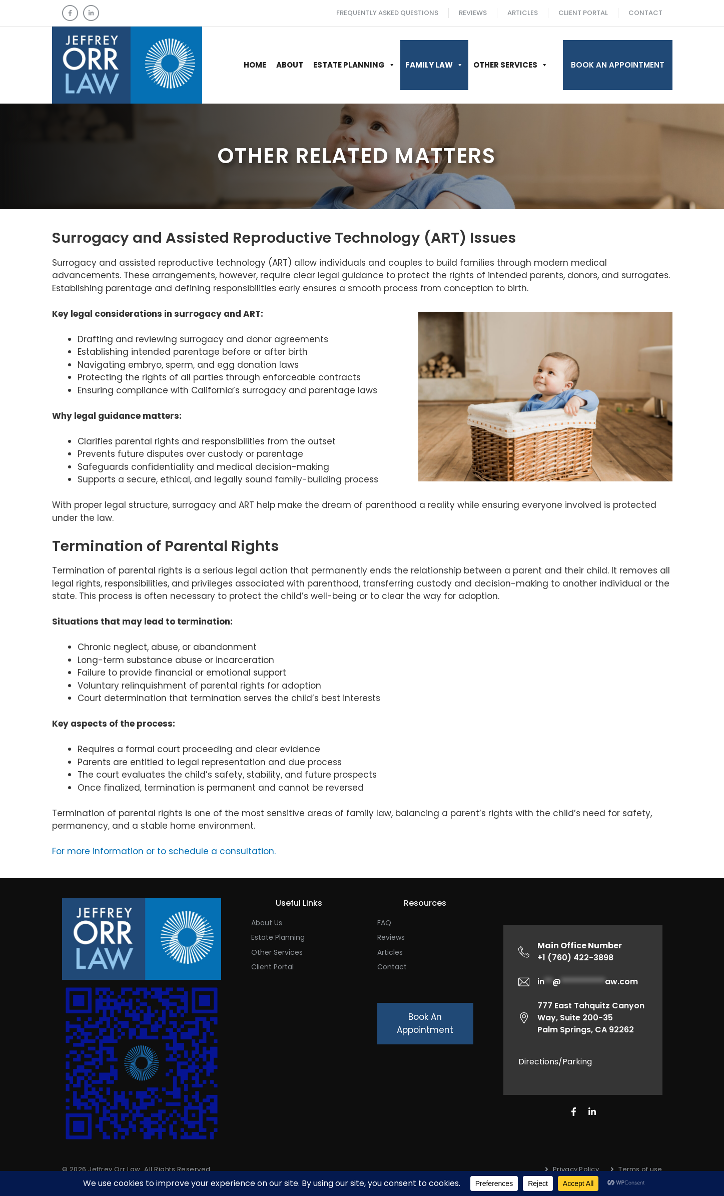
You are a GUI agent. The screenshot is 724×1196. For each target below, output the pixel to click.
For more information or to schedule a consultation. (164, 851)
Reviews (473, 13)
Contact (645, 13)
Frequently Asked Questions (387, 13)
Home (255, 65)
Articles (390, 952)
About (289, 65)
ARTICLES (522, 13)
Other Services (510, 65)
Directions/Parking (555, 1061)
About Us (266, 923)
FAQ (384, 923)
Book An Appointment (617, 65)
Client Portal (583, 13)
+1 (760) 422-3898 (579, 951)
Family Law (434, 65)
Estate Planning (354, 65)
